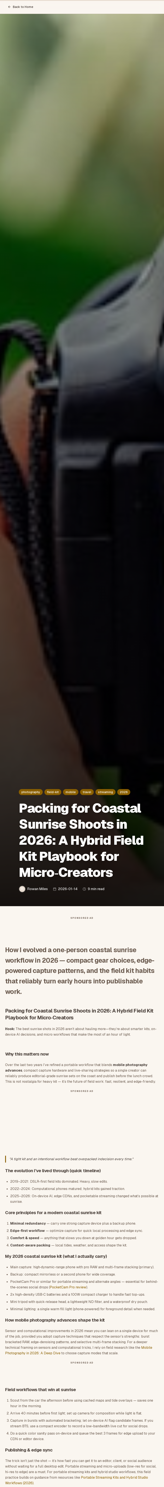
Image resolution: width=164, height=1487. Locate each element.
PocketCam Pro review (68, 1289)
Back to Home (20, 7)
